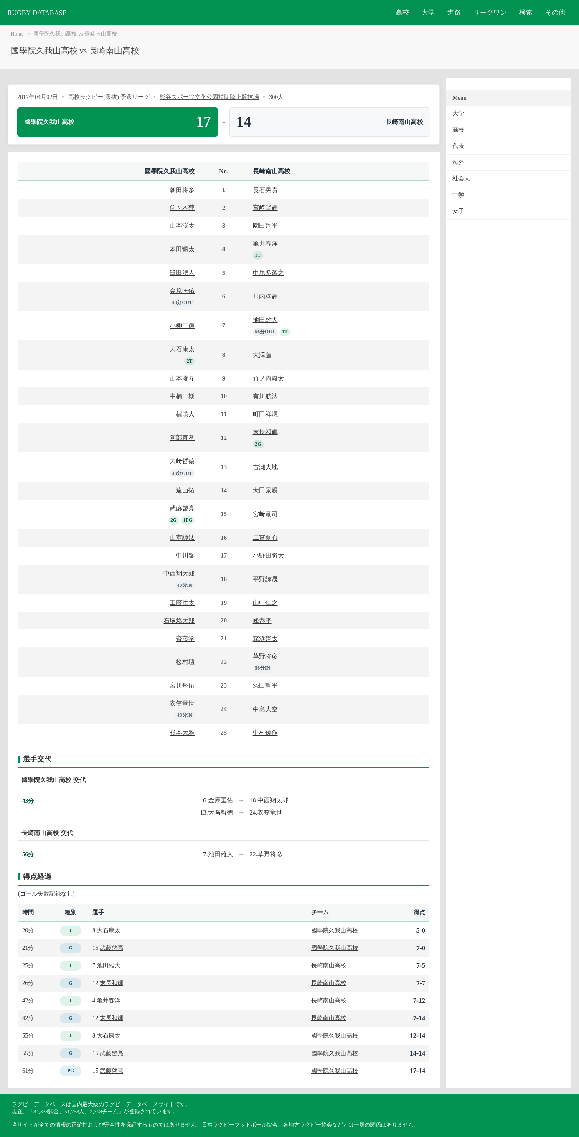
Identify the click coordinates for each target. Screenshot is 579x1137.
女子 (458, 211)
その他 (555, 12)
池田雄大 (265, 319)
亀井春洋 (265, 243)
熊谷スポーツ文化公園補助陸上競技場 (209, 97)
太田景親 (265, 490)
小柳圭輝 (182, 325)
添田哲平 (265, 685)
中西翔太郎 (179, 573)
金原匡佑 (182, 290)
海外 (458, 162)
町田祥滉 (265, 414)
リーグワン (490, 12)
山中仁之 (265, 602)
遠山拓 (185, 490)
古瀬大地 (265, 466)
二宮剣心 (265, 537)
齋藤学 (185, 638)
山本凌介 (182, 378)
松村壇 (185, 661)
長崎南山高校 (271, 171)
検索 (526, 12)
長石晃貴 (265, 189)
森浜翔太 (265, 638)
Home (17, 34)
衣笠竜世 (182, 703)
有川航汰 (265, 396)
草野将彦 (265, 656)
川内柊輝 (265, 296)
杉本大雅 (182, 732)
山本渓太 (182, 225)
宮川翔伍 (182, 685)
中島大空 (265, 709)
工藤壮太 (182, 602)
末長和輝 (265, 431)
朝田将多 (182, 189)
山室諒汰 (182, 537)
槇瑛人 (185, 414)
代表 (458, 146)
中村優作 (265, 732)
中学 (458, 195)
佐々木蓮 (182, 207)
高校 (402, 12)
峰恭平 (262, 620)
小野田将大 (268, 555)
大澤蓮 (262, 354)
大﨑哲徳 (182, 460)
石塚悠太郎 (179, 620)
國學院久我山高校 (170, 171)
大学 (428, 12)
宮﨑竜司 (265, 514)
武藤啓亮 (182, 508)
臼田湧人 (182, 272)
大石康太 (182, 349)
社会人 (461, 178)
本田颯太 (182, 249)
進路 (454, 12)
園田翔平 (265, 225)
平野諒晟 (265, 579)
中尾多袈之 (268, 272)
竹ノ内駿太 (268, 378)
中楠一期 (182, 396)
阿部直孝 (182, 437)
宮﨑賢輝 (265, 207)
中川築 (185, 555)
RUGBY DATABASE (37, 12)
